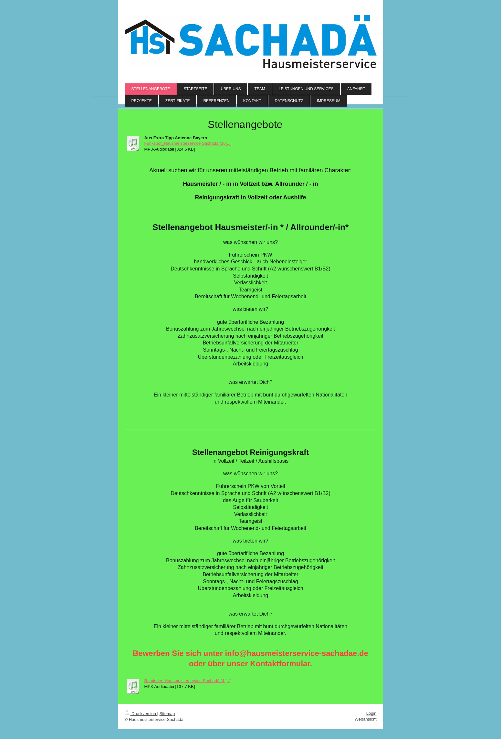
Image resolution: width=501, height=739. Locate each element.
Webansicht (366, 719)
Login (371, 713)
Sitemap (167, 713)
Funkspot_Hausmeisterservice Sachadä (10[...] (188, 143)
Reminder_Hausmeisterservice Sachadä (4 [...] (188, 680)
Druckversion (141, 713)
